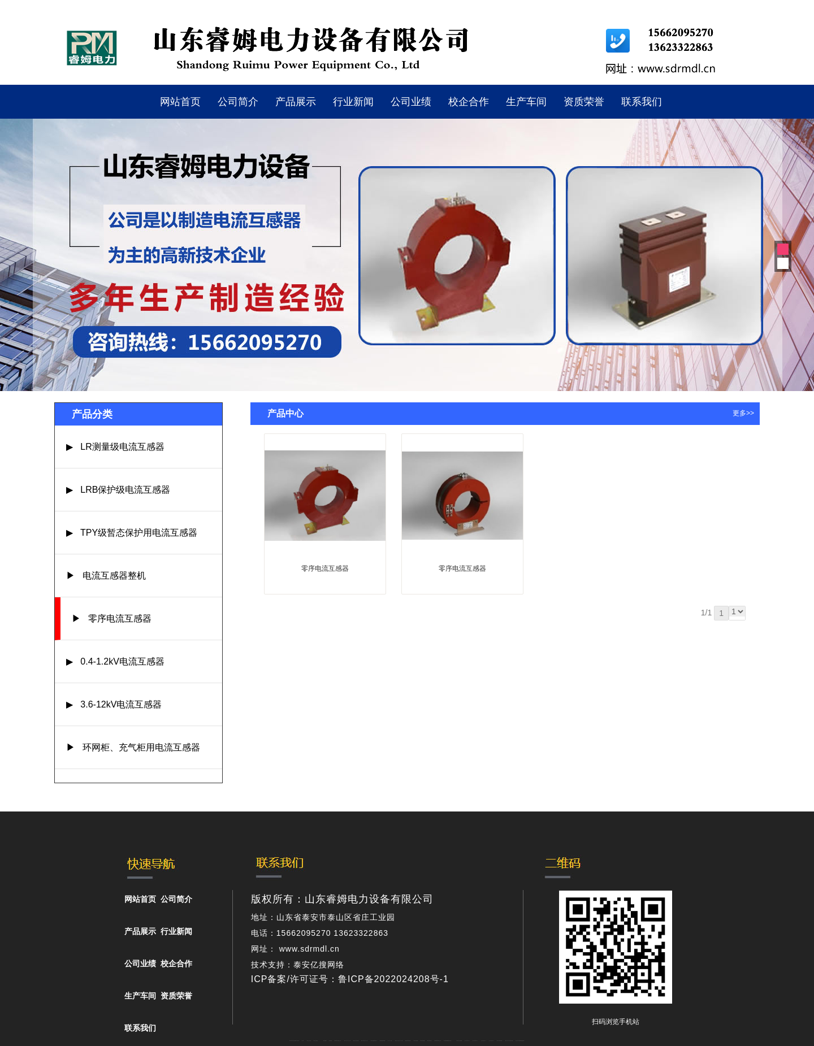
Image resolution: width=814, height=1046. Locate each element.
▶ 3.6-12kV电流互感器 (114, 704)
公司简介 (238, 101)
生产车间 (526, 101)
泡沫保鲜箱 (500, 1040)
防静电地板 (408, 1040)
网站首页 (180, 101)
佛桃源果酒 (383, 1040)
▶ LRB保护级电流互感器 (118, 489)
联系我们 (641, 101)
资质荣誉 (584, 101)
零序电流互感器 (325, 568)
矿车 (303, 1040)
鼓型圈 (325, 1040)
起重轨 (330, 1040)
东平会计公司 (347, 1040)
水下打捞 (390, 1040)
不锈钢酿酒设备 (448, 1040)
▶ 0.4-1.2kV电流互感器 (115, 661)
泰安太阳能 (459, 1040)
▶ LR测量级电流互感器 (115, 447)
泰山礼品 (309, 1040)
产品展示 (295, 101)
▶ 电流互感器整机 (106, 575)
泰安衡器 (416, 1040)
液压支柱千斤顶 (399, 1040)
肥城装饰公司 (438, 1040)
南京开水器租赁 (509, 1040)
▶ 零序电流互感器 (111, 618)
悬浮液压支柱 (364, 1040)
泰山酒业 (316, 1040)
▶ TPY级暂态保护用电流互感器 (131, 532)
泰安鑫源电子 (374, 1040)
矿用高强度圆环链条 (294, 1040)
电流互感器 (356, 1040)
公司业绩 (411, 101)
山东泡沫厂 (467, 1040)
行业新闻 (353, 101)
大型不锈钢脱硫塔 (520, 1040)
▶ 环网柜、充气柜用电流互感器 (133, 747)
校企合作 (468, 101)
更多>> (743, 413)
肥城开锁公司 (338, 1040)
